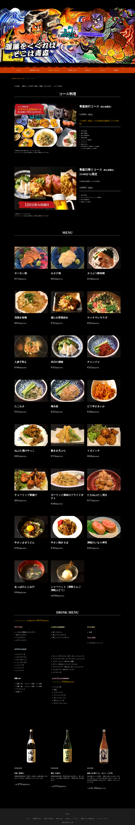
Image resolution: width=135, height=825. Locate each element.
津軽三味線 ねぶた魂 (67, 822)
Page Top (67, 813)
